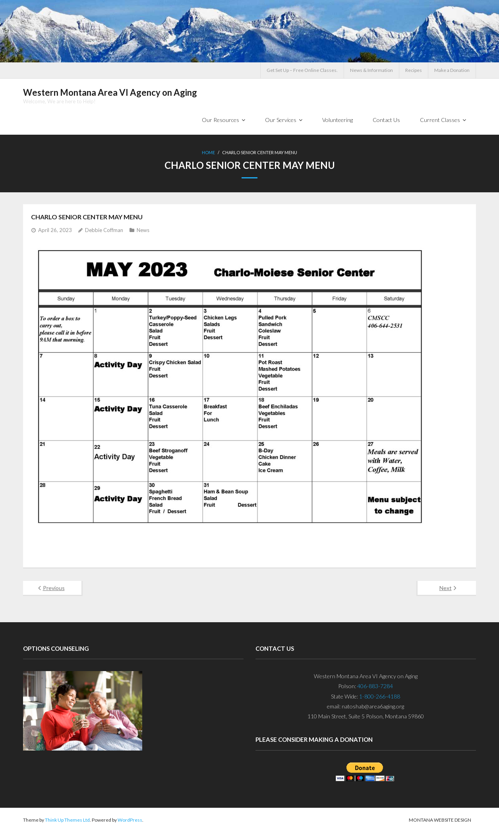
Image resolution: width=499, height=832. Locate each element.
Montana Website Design (440, 820)
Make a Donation (452, 70)
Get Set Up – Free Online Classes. (302, 70)
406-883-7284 (375, 686)
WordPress (130, 820)
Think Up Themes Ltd (67, 820)
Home (208, 152)
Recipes (413, 70)
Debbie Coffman (104, 230)
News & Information (371, 70)
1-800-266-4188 (379, 696)
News (143, 230)
